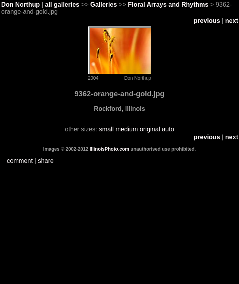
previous (207, 20)
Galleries (103, 4)
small (106, 129)
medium (126, 129)
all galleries (62, 4)
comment (20, 160)
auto (168, 129)
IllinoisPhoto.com (109, 149)
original (150, 129)
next (231, 20)
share (46, 160)
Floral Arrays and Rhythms (168, 4)
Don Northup (20, 4)
